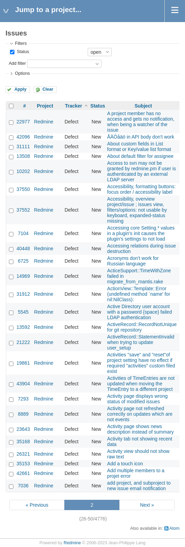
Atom (174, 528)
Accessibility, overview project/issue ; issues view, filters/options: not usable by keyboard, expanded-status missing (137, 210)
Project (45, 106)
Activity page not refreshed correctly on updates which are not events (140, 414)
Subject (143, 106)
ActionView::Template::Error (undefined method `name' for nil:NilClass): (138, 294)
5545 (23, 312)
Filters (20, 43)
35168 (23, 441)
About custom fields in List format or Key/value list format (139, 146)
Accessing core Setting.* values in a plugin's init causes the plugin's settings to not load (141, 233)
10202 (23, 171)
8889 (23, 414)
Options (22, 73)
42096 (23, 137)
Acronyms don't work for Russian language (133, 260)
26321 (23, 454)
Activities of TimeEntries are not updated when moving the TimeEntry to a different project (141, 383)
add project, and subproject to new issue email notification (139, 485)
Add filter (17, 63)
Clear (47, 89)
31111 (23, 146)
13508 (23, 156)
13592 (23, 327)
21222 (23, 342)
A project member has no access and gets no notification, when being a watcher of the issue (140, 122)
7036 (23, 485)
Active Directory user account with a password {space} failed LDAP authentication (139, 312)
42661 (23, 473)
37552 (23, 210)
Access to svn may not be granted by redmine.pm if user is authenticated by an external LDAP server (141, 171)
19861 (23, 363)
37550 (23, 189)
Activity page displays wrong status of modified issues (137, 398)
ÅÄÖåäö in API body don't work (140, 137)
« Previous (36, 505)
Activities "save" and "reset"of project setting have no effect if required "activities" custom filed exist (141, 363)
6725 (23, 261)
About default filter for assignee (140, 156)
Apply (20, 89)
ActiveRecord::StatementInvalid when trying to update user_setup (140, 342)
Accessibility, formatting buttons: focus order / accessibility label (141, 189)
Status (22, 51)
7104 (23, 233)
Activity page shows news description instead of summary (140, 429)
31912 (23, 294)
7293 (23, 399)
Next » (147, 505)
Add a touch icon (125, 463)
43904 (23, 383)
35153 (23, 463)
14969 (23, 276)
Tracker (73, 106)
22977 (23, 121)
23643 (23, 429)
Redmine (43, 121)
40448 (23, 248)
